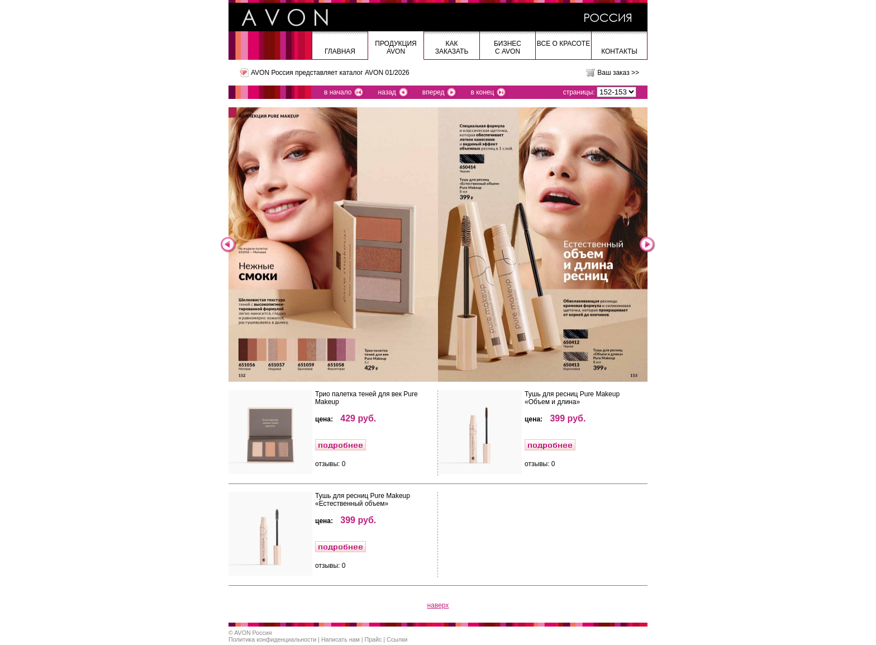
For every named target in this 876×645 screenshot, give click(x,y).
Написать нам (340, 639)
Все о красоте (563, 44)
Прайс (373, 639)
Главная (340, 51)
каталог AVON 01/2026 (374, 73)
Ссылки (397, 639)
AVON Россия (253, 632)
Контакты (619, 51)
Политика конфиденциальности (272, 639)
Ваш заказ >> (618, 73)
